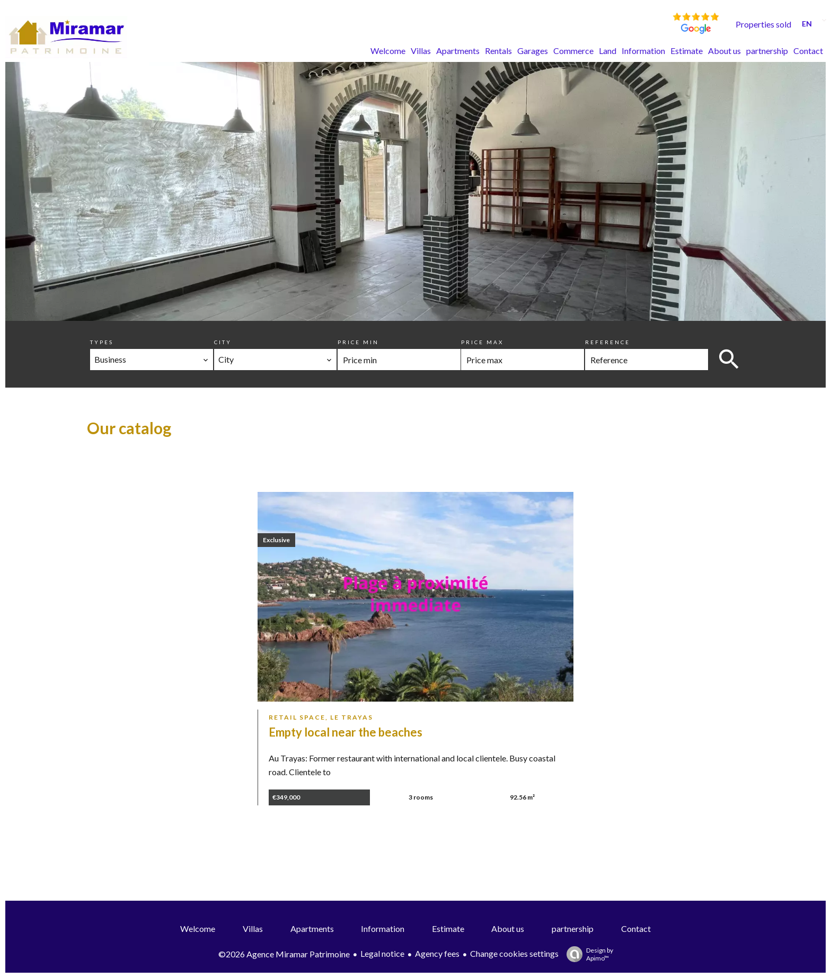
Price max (482, 342)
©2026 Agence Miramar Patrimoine (284, 954)
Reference (607, 342)
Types (101, 342)
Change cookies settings (514, 953)
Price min (358, 342)
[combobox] (151, 359)
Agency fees (437, 953)
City (223, 342)
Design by (587, 954)
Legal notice (382, 953)
